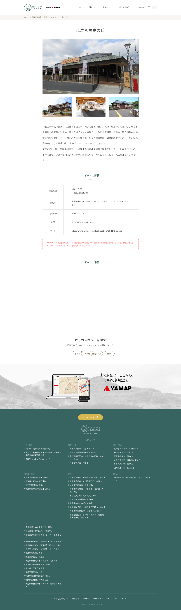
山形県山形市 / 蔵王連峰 (35, 481)
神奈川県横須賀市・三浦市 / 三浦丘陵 (86, 511)
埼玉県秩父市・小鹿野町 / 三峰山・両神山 (87, 507)
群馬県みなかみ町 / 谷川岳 (81, 503)
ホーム (81, 7)
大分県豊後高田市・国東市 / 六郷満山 (41, 561)
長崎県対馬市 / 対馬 (33, 572)
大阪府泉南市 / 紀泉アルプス (82, 449)
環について (93, 7)
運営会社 (75, 599)
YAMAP (86, 599)
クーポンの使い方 (122, 7)
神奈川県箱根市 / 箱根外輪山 (82, 485)
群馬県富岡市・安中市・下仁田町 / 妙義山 (87, 477)
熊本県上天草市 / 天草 (34, 568)
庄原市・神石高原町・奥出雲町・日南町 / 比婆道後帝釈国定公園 (43, 453)
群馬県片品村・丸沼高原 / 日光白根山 (86, 481)
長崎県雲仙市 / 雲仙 (33, 553)
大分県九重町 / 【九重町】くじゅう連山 (42, 549)
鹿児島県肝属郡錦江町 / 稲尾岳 (38, 531)
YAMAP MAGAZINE (101, 599)
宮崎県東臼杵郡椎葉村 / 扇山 (37, 576)
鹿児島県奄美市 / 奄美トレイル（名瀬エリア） (43, 536)
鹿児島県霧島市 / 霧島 (34, 557)
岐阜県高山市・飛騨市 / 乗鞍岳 (127, 460)
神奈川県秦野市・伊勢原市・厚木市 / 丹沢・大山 (87, 490)
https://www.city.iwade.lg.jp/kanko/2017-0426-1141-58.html (97, 231)
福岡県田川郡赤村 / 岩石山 (36, 580)
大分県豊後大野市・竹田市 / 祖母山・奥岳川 (43, 585)
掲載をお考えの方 (61, 599)
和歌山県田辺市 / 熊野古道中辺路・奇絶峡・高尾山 (87, 457)
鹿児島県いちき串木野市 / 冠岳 (38, 527)
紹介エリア (107, 7)
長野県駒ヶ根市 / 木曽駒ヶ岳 (126, 449)
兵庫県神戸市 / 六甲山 (79, 463)
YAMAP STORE (120, 599)
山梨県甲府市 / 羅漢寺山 (124, 468)
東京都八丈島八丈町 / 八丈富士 (83, 496)
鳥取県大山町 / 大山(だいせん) (38, 459)
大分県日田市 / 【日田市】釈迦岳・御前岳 (43, 541)
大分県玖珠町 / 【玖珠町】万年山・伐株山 (43, 545)
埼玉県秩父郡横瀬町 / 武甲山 (82, 499)
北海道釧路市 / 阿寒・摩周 (36, 477)
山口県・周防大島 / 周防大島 (37, 449)
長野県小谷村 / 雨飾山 (123, 456)
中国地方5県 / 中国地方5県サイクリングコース (132, 478)
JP (154, 7)
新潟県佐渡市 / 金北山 (123, 452)
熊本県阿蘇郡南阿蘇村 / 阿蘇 (37, 564)
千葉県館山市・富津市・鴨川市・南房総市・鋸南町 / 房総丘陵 (87, 516)
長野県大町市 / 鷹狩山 (123, 464)
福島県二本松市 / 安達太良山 (37, 489)
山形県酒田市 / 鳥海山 (34, 485)
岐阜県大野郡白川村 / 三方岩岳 (83, 452)
